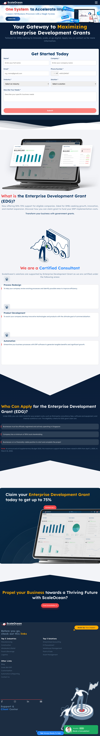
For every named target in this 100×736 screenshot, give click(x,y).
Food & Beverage (7, 651)
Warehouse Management (52, 648)
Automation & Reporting (10, 674)
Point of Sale (48, 651)
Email (6, 69)
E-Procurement (48, 645)
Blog (3, 664)
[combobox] (55, 73)
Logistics (4, 655)
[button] (13, 19)
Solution (54, 79)
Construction (6, 645)
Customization (6, 671)
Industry (7, 79)
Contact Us (5, 677)
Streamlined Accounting (52, 642)
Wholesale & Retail (8, 648)
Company (55, 58)
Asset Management (50, 655)
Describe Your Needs (12, 90)
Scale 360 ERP (6, 667)
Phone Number (57, 69)
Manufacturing (6, 642)
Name (6, 58)
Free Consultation (50, 605)
